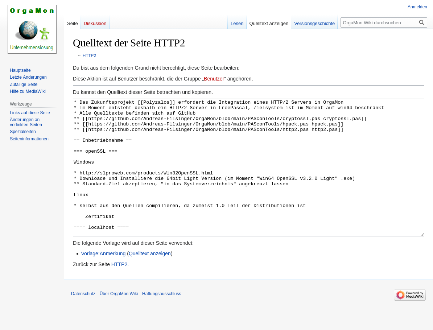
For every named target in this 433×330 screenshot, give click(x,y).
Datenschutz (83, 320)
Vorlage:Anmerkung (103, 281)
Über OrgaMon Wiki (119, 320)
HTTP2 (89, 55)
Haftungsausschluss (161, 320)
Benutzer (214, 79)
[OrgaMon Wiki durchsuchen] (384, 22)
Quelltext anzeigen (150, 281)
